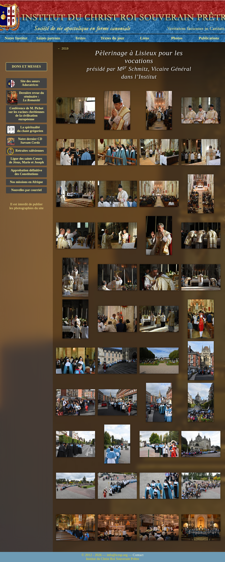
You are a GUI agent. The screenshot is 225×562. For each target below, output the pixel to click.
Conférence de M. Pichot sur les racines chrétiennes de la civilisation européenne (26, 114)
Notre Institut (16, 38)
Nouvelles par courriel (26, 190)
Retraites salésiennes (25, 151)
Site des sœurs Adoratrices (23, 83)
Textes (80, 38)
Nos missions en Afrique (26, 182)
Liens (144, 38)
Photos (176, 38)
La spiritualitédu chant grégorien (25, 129)
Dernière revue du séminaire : (25, 97)
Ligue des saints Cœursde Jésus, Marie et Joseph (26, 160)
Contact (138, 555)
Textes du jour (112, 38)
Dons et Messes (26, 66)
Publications (209, 38)
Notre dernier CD (24, 141)
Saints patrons (48, 38)
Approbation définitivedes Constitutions (26, 172)
